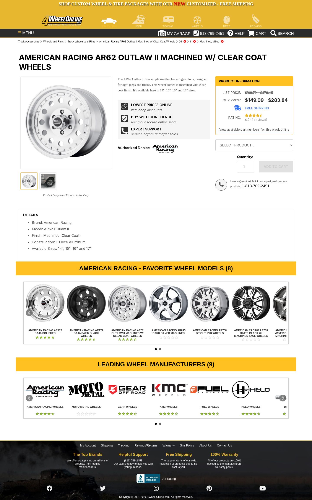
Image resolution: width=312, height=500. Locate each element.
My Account (88, 445)
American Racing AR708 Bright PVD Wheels (209, 303)
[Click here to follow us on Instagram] (156, 488)
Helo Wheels (250, 389)
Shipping (107, 445)
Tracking (123, 445)
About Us (205, 445)
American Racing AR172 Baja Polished (45, 303)
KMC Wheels (168, 389)
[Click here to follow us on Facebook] (49, 488)
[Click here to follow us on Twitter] (102, 488)
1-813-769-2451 (256, 186)
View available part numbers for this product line (254, 129)
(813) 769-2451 (133, 460)
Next (282, 312)
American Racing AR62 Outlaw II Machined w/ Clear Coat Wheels (127, 303)
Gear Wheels (127, 389)
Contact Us (224, 445)
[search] (281, 33)
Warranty (168, 445)
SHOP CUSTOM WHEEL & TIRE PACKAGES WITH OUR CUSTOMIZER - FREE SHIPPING (156, 4)
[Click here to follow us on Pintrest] (209, 488)
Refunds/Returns (146, 445)
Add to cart (276, 166)
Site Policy (187, 445)
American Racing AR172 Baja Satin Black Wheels (86, 303)
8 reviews (259, 120)
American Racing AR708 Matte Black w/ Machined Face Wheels (250, 303)
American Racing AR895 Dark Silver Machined (168, 303)
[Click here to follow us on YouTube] (262, 488)
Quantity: (245, 157)
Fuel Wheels (209, 389)
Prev (29, 312)
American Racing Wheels (45, 389)
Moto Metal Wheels (86, 389)
